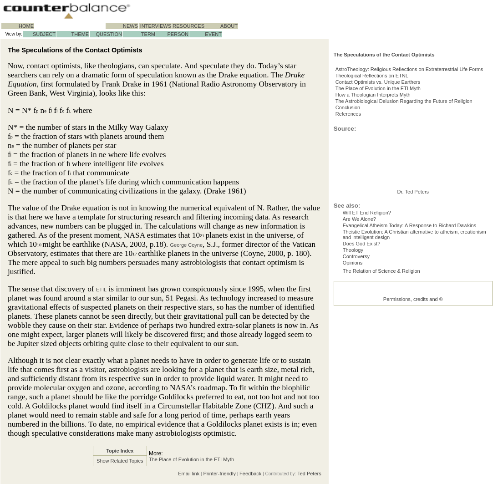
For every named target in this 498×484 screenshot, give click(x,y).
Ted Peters (309, 473)
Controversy (356, 303)
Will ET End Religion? (367, 250)
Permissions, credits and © (413, 364)
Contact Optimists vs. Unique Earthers (385, 108)
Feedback (250, 473)
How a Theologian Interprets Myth (380, 124)
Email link (188, 473)
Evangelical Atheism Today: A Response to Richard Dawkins (409, 266)
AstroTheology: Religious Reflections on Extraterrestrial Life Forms (417, 92)
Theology (353, 294)
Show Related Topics (120, 461)
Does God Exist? (362, 286)
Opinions (352, 311)
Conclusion (355, 141)
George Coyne (186, 245)
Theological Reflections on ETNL (379, 100)
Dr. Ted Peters (413, 227)
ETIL (101, 289)
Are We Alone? (359, 258)
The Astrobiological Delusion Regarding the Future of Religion (411, 133)
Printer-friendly (219, 473)
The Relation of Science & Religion (381, 319)
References (355, 149)
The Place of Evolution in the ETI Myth (191, 459)
